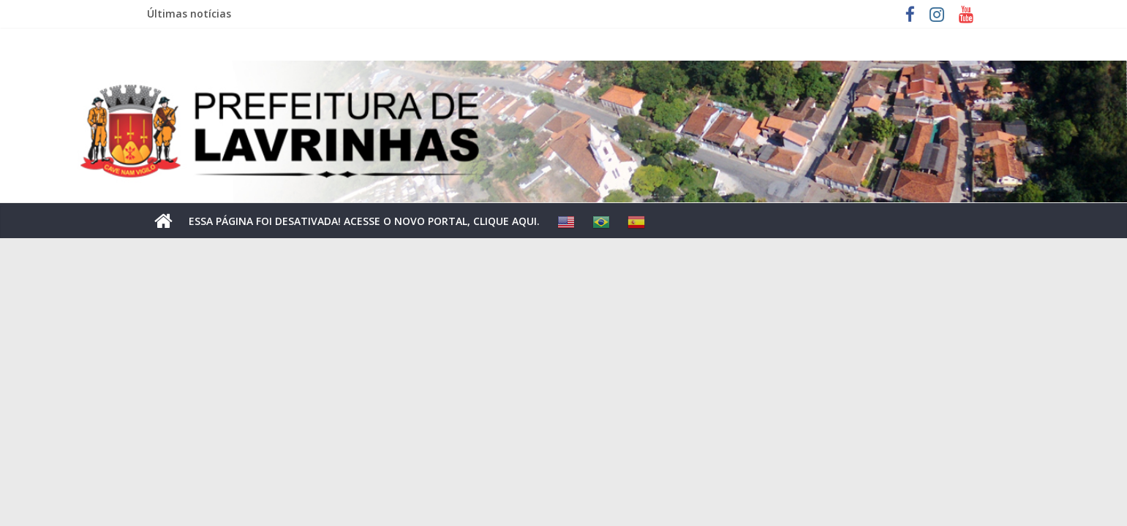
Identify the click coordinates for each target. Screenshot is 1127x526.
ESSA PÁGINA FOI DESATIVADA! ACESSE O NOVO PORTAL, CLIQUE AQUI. (364, 221)
